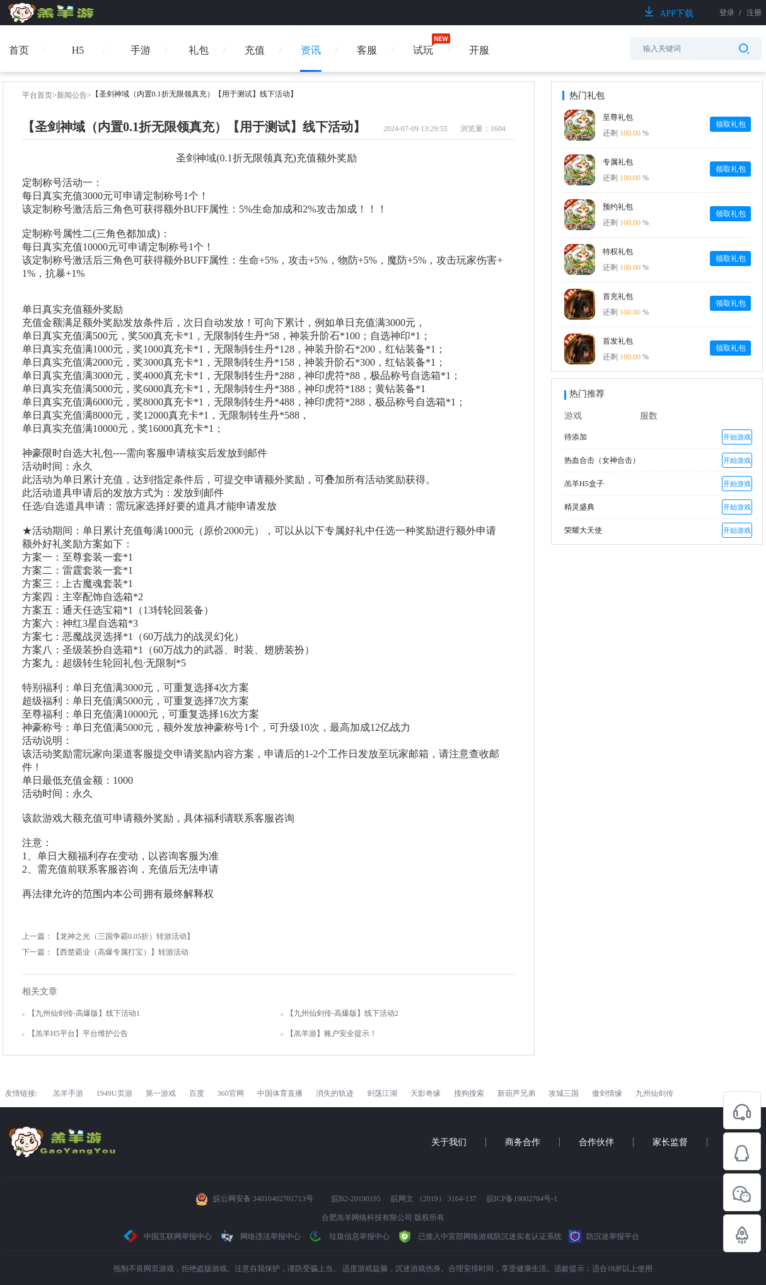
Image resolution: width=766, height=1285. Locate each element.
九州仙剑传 (654, 1093)
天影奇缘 (425, 1093)
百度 (196, 1093)
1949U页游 (114, 1093)
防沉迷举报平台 (604, 1236)
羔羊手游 (68, 1093)
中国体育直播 (280, 1093)
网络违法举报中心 (261, 1236)
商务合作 (522, 1142)
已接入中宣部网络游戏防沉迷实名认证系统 (479, 1236)
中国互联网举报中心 (168, 1236)
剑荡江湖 (382, 1093)
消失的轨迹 (335, 1093)
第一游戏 (161, 1093)
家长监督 (670, 1142)
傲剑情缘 (607, 1093)
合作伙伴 (596, 1142)
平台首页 (37, 95)
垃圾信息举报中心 (349, 1236)
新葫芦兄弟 (516, 1093)
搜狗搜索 (469, 1093)
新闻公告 (72, 95)
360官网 (231, 1093)
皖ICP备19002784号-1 (522, 1198)
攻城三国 (563, 1093)
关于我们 (449, 1142)
